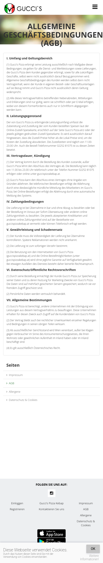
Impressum (14, 375)
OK (93, 549)
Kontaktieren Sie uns (51, 509)
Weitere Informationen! (89, 557)
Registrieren (17, 509)
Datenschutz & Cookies (21, 400)
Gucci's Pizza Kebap (51, 503)
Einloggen (17, 503)
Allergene (13, 392)
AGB (10, 383)
